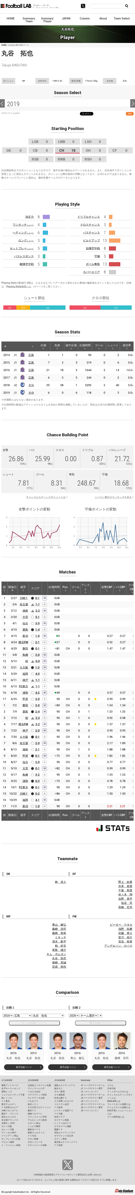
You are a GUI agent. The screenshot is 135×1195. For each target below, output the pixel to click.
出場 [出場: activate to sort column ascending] (43, 347)
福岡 (25, 673)
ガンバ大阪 (6, 1126)
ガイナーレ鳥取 (61, 1120)
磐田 (25, 648)
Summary (85, 1080)
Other (110, 1080)
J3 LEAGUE (59, 1080)
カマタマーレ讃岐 (62, 1126)
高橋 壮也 (125, 907)
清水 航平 (59, 941)
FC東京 (23, 686)
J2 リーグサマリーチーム (93, 1095)
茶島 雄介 (59, 950)
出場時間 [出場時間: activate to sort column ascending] (85, 347)
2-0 (37, 730)
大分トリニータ (35, 1142)
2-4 (37, 711)
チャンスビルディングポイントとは (45, 497)
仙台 (25, 623)
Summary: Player (47, 20)
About (103, 18)
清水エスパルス (8, 1117)
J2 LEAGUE (33, 1080)
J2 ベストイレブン (89, 1101)
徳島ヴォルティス (36, 1132)
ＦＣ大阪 (58, 1113)
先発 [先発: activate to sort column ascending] (57, 347)
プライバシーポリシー (65, 1174)
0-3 (37, 781)
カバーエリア (91, 272)
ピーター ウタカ (121, 924)
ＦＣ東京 (5, 1101)
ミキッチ (60, 937)
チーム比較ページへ (34, 1022)
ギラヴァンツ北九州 (63, 1136)
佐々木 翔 (125, 894)
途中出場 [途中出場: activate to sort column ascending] (71, 347)
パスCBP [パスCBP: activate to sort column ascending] (119, 588)
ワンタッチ (23, 224)
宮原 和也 (59, 966)
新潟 (25, 636)
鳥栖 (25, 655)
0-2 (37, 793)
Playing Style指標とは (18, 286)
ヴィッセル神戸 (8, 1132)
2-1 (37, 642)
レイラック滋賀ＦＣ (63, 1110)
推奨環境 (49, 1174)
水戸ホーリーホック (10, 1088)
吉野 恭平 (125, 898)
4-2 (37, 692)
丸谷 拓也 (59, 958)
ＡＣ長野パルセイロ (63, 1101)
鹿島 (25, 629)
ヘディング (23, 232)
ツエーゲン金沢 (61, 1104)
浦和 (25, 692)
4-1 (37, 800)
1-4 (37, 629)
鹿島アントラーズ (9, 1085)
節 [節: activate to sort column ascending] (4, 588)
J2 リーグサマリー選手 (92, 1098)
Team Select (122, 18)
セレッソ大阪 (7, 1129)
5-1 (37, 617)
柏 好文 (60, 945)
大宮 (25, 617)
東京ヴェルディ (8, 1104)
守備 (97, 256)
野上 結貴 (125, 882)
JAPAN (66, 18)
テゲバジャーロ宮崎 (37, 1145)
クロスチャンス (90, 224)
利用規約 (39, 1174)
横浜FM (23, 642)
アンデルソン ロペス (118, 945)
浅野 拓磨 (125, 929)
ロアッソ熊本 (60, 1139)
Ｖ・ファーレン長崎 (10, 1145)
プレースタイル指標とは (118, 1104)
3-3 (37, 718)
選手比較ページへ (100, 1022)
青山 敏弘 (59, 924)
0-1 (37, 598)
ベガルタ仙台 (34, 1091)
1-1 (37, 604)
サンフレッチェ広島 (10, 1139)
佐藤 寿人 (125, 933)
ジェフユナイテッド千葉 (13, 1095)
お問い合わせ (94, 1174)
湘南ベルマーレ (35, 1113)
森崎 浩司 (59, 929)
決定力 (29, 216)
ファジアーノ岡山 (9, 1136)
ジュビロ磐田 (34, 1126)
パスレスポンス (24, 256)
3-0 (37, 623)
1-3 (37, 667)
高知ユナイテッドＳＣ (64, 1132)
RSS (130, 113)
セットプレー (22, 248)
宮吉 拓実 (125, 941)
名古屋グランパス (9, 1120)
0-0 (37, 661)
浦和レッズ (6, 1091)
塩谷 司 (126, 903)
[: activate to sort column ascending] (12, 346)
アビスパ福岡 (7, 1142)
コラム (110, 1085)
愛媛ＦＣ (58, 1129)
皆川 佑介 (125, 937)
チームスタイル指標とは (118, 1107)
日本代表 (111, 1088)
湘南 (25, 610)
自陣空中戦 (93, 248)
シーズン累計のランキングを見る (113, 497)
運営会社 (82, 1174)
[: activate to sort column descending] (5, 346)
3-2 (37, 774)
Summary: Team (29, 20)
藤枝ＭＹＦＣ (34, 1129)
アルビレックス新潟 (37, 1120)
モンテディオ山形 (36, 1098)
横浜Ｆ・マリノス (9, 1113)
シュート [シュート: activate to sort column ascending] (112, 347)
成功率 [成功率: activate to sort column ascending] (127, 347)
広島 (31, 355)
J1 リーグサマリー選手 (92, 1088)
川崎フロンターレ (9, 1110)
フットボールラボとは (117, 1091)
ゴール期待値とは (115, 1117)
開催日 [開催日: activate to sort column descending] (12, 588)
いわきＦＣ (33, 1101)
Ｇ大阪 (24, 667)
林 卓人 (60, 882)
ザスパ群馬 (59, 1091)
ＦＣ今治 (32, 1136)
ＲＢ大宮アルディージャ (39, 1107)
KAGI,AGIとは (113, 1101)
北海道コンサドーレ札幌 (39, 1085)
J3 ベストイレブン (89, 1110)
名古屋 (24, 604)
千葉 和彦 (125, 890)
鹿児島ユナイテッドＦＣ (65, 1142)
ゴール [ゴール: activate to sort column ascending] (99, 347)
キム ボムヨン (56, 954)
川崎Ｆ (24, 598)
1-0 (37, 636)
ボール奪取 (93, 264)
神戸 (25, 680)
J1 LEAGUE (6, 1080)
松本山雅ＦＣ (60, 1098)
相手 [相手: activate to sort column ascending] (23, 588)
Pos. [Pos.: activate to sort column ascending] (65, 588)
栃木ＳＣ (58, 1088)
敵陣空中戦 (27, 264)
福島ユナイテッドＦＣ (64, 1085)
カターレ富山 (34, 1123)
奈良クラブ (59, 1117)
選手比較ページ (24, 1067)
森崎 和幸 (59, 933)
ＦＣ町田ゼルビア (9, 1107)
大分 (31, 385)
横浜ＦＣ (32, 1110)
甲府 (25, 699)
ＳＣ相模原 (59, 1095)
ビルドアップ (91, 240)
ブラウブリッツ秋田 (37, 1095)
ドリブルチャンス (88, 216)
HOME (11, 18)
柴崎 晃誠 (59, 962)
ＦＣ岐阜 (58, 1107)
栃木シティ (33, 1104)
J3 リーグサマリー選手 (92, 1107)
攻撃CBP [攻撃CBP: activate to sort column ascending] (106, 588)
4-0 (37, 673)
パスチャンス (91, 232)
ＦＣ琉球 (58, 1145)
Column (85, 18)
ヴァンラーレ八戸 (36, 1088)
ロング (26, 240)
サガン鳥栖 (33, 1139)
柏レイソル (6, 1098)
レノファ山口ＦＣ (62, 1123)
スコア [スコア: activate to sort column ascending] (35, 588)
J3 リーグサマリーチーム (93, 1104)
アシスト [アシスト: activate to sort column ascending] (85, 588)
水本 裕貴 (125, 886)
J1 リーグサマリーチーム (93, 1085)
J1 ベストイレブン (89, 1091)
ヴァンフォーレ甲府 (37, 1117)
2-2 (37, 610)
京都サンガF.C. (8, 1123)
